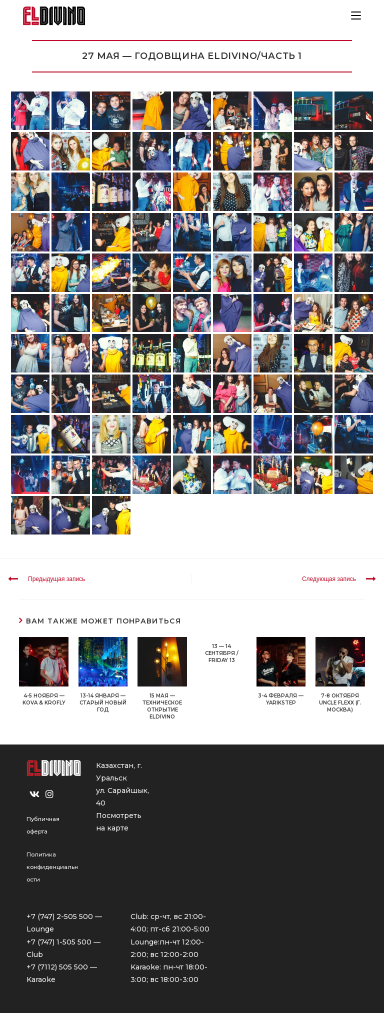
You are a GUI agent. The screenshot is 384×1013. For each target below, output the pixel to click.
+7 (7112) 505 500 (57, 967)
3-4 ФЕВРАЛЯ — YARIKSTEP (281, 699)
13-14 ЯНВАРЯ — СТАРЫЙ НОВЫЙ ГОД (103, 702)
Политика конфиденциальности (52, 867)
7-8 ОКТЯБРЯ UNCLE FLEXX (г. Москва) (340, 702)
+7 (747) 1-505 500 (59, 942)
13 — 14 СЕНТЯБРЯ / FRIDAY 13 (221, 653)
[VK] (35, 794)
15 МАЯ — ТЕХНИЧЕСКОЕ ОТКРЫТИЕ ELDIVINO (162, 706)
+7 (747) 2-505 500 (59, 916)
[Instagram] (50, 794)
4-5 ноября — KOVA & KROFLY (44, 699)
